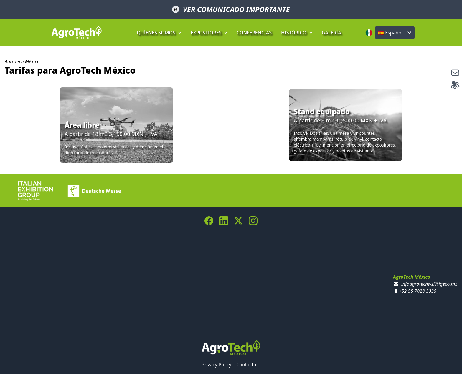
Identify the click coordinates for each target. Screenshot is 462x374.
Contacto (246, 364)
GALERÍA (331, 32)
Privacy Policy (216, 364)
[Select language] (395, 32)
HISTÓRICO (296, 32)
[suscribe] (455, 72)
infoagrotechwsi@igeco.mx (429, 284)
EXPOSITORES (209, 32)
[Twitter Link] (238, 220)
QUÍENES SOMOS (159, 32)
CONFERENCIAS (254, 32)
